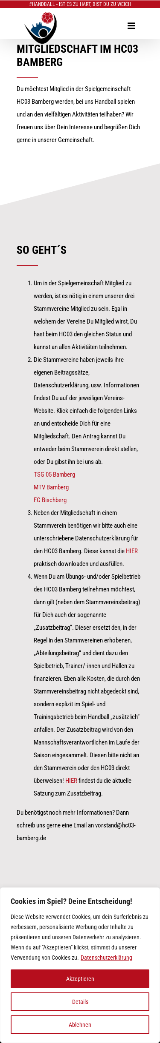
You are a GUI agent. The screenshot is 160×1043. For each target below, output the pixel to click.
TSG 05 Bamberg (54, 474)
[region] (80, 965)
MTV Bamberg (51, 487)
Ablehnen (80, 1024)
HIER (132, 551)
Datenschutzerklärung (106, 957)
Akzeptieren (80, 978)
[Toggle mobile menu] (132, 25)
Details (80, 1001)
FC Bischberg (50, 500)
